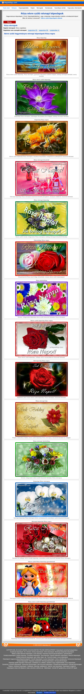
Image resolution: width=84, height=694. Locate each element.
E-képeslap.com (46, 645)
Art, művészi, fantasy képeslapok (33, 652)
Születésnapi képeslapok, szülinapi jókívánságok (67, 664)
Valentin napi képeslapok (55, 666)
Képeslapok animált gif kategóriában (67, 650)
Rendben (39, 692)
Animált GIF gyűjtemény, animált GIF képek (64, 668)
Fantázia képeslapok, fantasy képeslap (15, 655)
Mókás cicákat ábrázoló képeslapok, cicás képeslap (27, 653)
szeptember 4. (54, 30)
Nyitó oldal (6, 8)
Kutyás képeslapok (22, 661)
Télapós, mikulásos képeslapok (17, 666)
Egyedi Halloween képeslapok (59, 655)
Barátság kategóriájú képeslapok (64, 652)
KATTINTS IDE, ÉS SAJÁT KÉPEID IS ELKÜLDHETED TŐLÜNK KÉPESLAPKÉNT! (31, 650)
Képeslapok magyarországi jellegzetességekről (16, 659)
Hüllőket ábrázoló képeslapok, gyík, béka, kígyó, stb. (31, 657)
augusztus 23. (32, 30)
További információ (50, 692)
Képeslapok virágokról (69, 666)
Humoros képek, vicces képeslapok (57, 657)
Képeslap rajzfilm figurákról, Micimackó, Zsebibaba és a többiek (27, 662)
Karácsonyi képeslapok (74, 659)
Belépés (14, 8)
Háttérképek (47, 668)
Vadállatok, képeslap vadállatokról (37, 666)
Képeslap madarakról (35, 661)
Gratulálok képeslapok (33, 655)
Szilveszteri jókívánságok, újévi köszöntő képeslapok (37, 664)
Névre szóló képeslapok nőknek (51, 18)
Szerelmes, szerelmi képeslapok (11, 664)
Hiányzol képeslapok (74, 655)
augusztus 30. (43, 30)
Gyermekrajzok (45, 655)
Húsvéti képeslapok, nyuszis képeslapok (42, 659)
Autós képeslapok (49, 652)
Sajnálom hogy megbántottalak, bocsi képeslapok (60, 662)
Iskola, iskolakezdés (61, 659)
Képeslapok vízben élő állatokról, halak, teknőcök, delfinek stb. (25, 668)
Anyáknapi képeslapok (16, 652)
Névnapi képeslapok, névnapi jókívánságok (54, 661)
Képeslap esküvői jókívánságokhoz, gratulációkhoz (57, 653)
